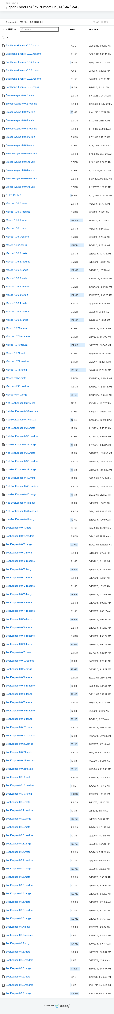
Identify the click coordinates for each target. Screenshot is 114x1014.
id (55, 7)
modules (25, 7)
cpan (12, 7)
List (96, 22)
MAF (75, 7)
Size (72, 29)
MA (66, 7)
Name (12, 29)
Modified (94, 29)
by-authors (42, 7)
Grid (104, 22)
